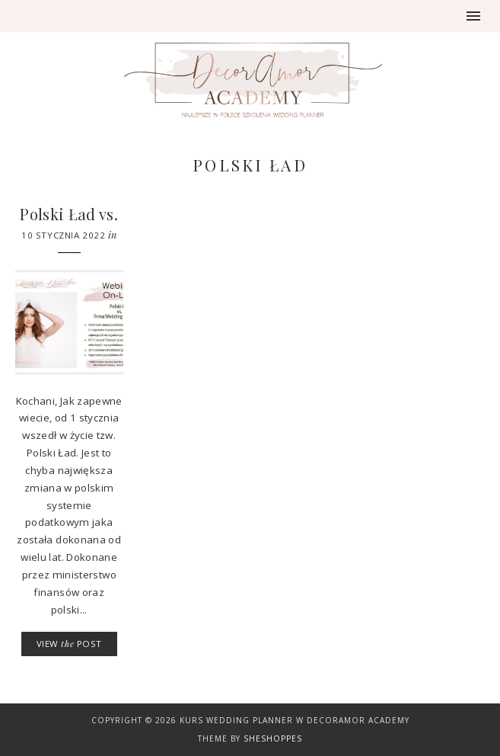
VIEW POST (69, 643)
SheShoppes (273, 738)
